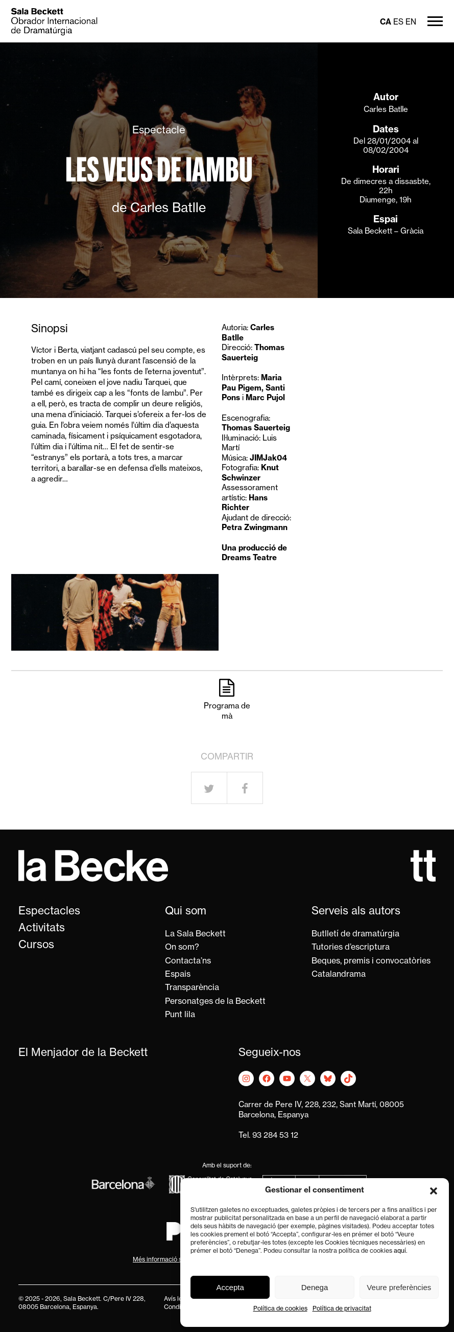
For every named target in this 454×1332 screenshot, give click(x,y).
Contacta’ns (188, 961)
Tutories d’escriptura (351, 948)
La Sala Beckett (195, 934)
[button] (433, 1191)
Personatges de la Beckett (215, 1002)
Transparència (192, 988)
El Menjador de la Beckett (83, 1053)
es (398, 23)
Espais (177, 975)
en (410, 23)
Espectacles (49, 911)
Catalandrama (339, 975)
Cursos (36, 945)
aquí (400, 1251)
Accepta (230, 1287)
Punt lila (180, 1015)
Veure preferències (399, 1287)
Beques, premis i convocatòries (371, 961)
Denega (314, 1287)
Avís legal (177, 1299)
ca (385, 23)
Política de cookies (280, 1309)
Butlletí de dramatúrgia (355, 934)
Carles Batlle (386, 110)
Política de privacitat (342, 1309)
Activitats (41, 928)
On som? (182, 948)
